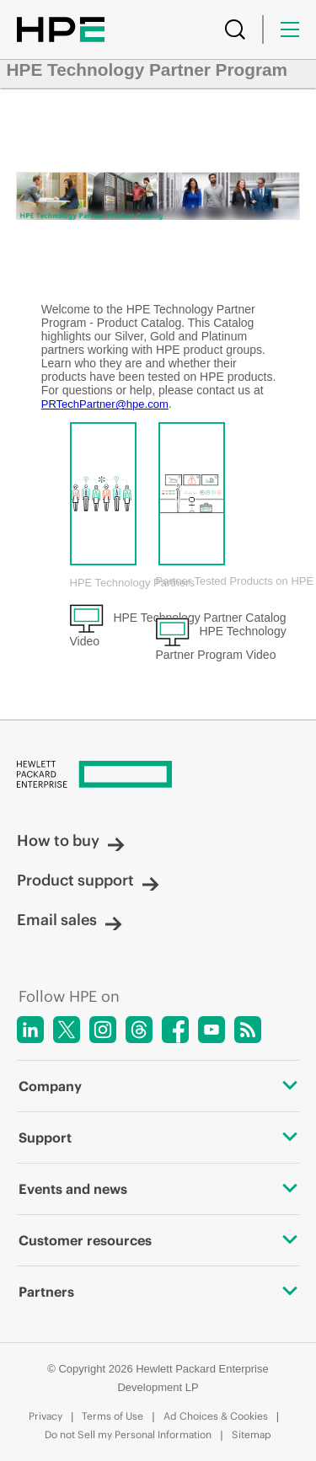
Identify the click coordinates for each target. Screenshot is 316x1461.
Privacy (45, 1416)
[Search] (235, 29)
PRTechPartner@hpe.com (105, 404)
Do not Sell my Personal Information (128, 1434)
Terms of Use (112, 1416)
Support (158, 1137)
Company (158, 1086)
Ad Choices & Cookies (215, 1416)
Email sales (69, 919)
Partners (158, 1291)
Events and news (158, 1188)
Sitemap (251, 1434)
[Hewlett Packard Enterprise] (158, 775)
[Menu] (290, 29)
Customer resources (158, 1240)
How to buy (71, 840)
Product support (88, 880)
